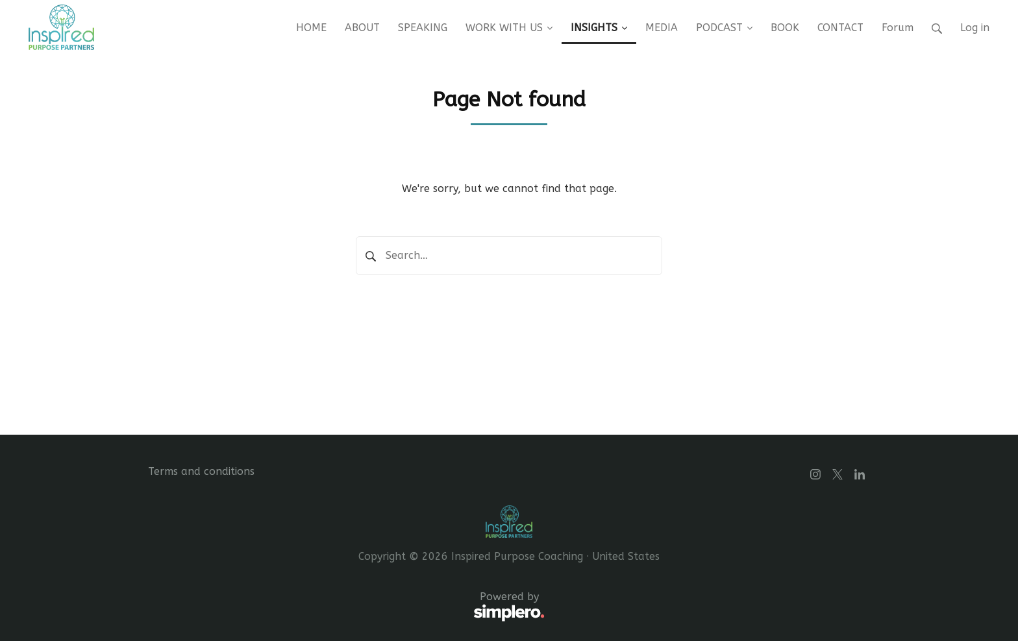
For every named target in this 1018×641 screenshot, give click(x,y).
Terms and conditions (201, 471)
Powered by (346, 607)
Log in (974, 27)
